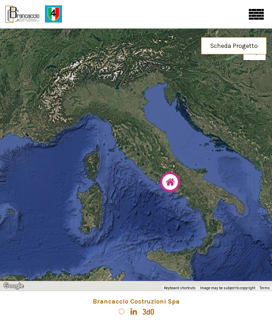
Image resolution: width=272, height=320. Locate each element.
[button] (170, 183)
